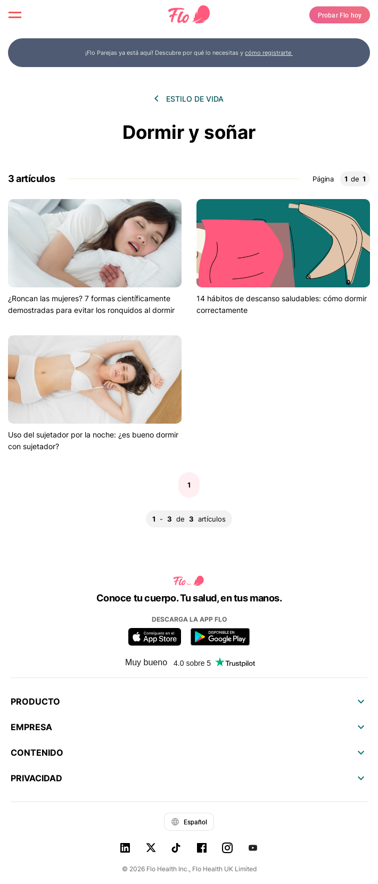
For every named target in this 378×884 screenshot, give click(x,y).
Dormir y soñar (189, 132)
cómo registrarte (269, 52)
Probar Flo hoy (339, 15)
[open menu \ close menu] (14, 14)
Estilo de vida (195, 98)
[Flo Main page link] (189, 14)
